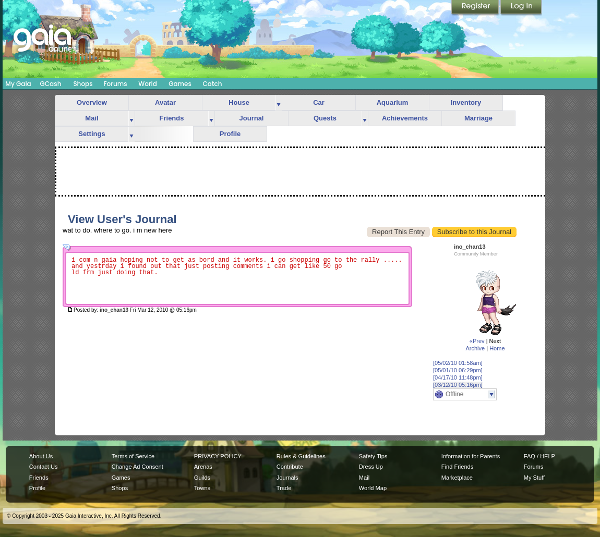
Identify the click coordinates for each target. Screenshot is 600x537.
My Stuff (534, 477)
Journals (287, 477)
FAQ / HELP (539, 456)
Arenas (203, 466)
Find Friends (457, 466)
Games (180, 83)
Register (475, 8)
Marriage (478, 118)
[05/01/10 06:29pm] (458, 370)
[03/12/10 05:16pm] (458, 385)
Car (319, 102)
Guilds (202, 477)
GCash (51, 83)
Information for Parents (470, 456)
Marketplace (457, 477)
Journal (251, 118)
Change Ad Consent (137, 466)
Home (497, 348)
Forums (115, 83)
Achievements (405, 118)
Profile (230, 134)
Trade (284, 488)
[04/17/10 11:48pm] (458, 377)
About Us (41, 456)
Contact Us (43, 466)
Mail (91, 118)
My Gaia (18, 83)
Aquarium (393, 102)
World (147, 83)
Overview (92, 102)
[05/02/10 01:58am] (458, 363)
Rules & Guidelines (301, 456)
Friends (172, 118)
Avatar (165, 102)
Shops (82, 83)
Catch (212, 83)
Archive (475, 348)
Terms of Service (133, 456)
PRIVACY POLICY (218, 456)
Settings (91, 134)
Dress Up (371, 466)
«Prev (477, 341)
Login (521, 8)
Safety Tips (373, 456)
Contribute (290, 466)
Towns (202, 488)
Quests (325, 118)
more (278, 103)
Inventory (466, 102)
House (239, 102)
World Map (373, 488)
